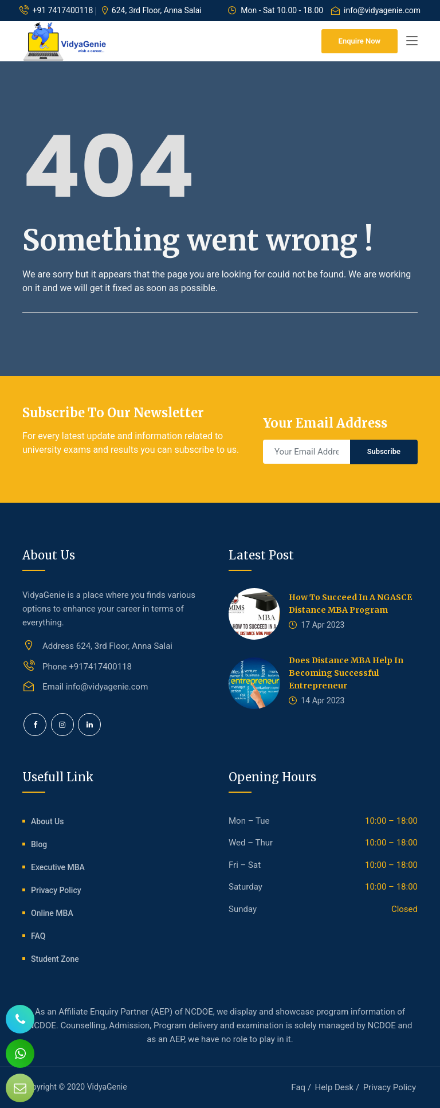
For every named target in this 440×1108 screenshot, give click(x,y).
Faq (298, 1087)
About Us (47, 821)
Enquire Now (359, 41)
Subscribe (383, 451)
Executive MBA (58, 867)
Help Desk (334, 1087)
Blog (39, 844)
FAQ (38, 936)
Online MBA (52, 913)
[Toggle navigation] (412, 41)
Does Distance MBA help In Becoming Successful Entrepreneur (346, 673)
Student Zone (55, 959)
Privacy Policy (56, 890)
